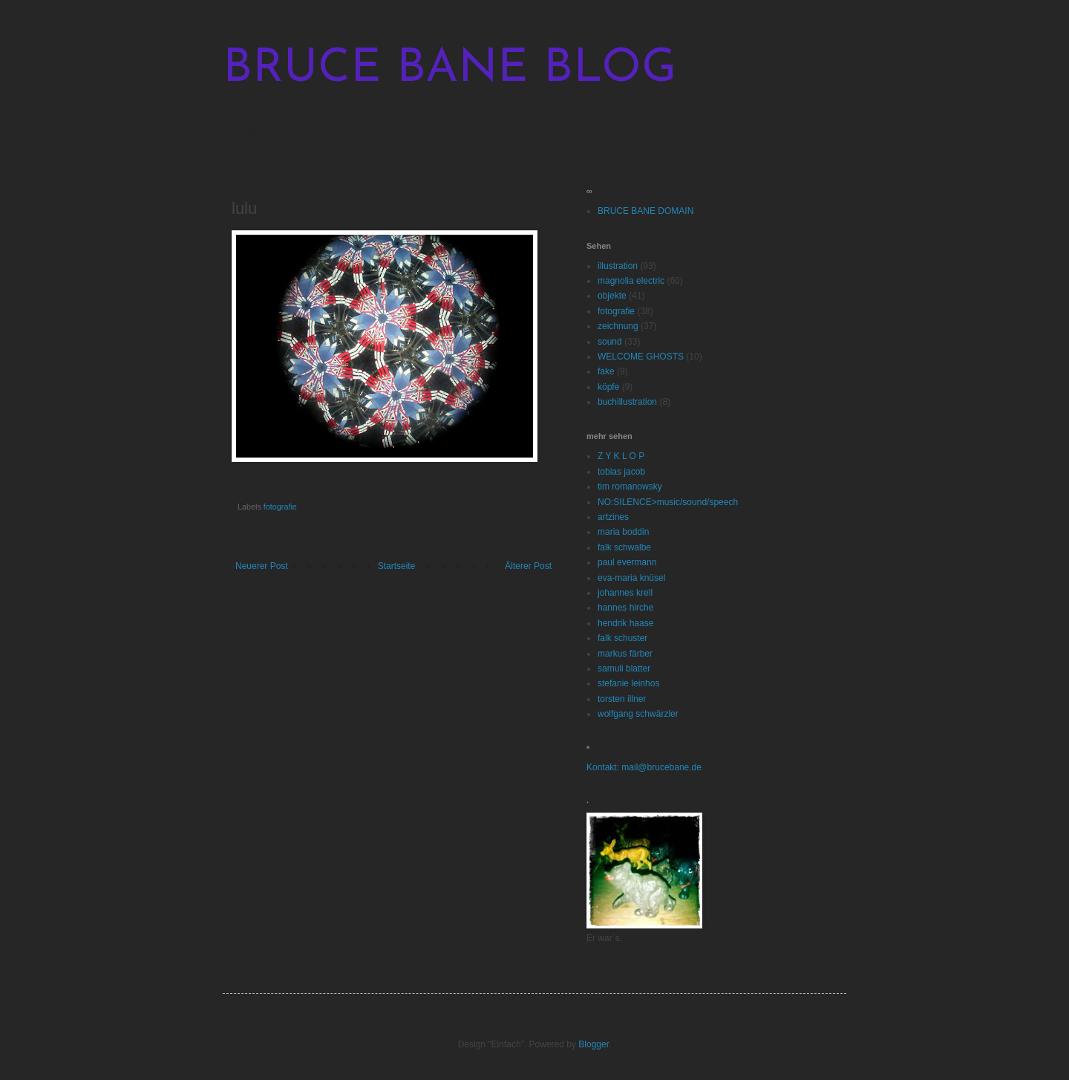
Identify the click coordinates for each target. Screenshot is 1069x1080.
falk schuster (622, 638)
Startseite (397, 566)
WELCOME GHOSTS (641, 356)
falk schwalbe (624, 547)
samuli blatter (624, 668)
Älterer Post (528, 566)
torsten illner (622, 699)
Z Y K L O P (621, 456)
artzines (613, 517)
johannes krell (625, 593)
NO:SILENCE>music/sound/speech (668, 502)
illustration (618, 266)
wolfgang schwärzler (638, 714)
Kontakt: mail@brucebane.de (644, 767)
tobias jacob (621, 471)
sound (610, 341)
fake (606, 371)
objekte (612, 295)
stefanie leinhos (628, 683)
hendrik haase (625, 623)
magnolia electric (631, 281)
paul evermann (627, 562)
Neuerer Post (261, 566)
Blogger (593, 1044)
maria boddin (623, 532)
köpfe (608, 387)
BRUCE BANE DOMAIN (645, 211)
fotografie (280, 506)
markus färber (625, 653)
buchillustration (627, 402)
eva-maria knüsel (631, 578)
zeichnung (618, 326)
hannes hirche (625, 607)
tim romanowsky (630, 486)
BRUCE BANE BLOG (449, 69)
